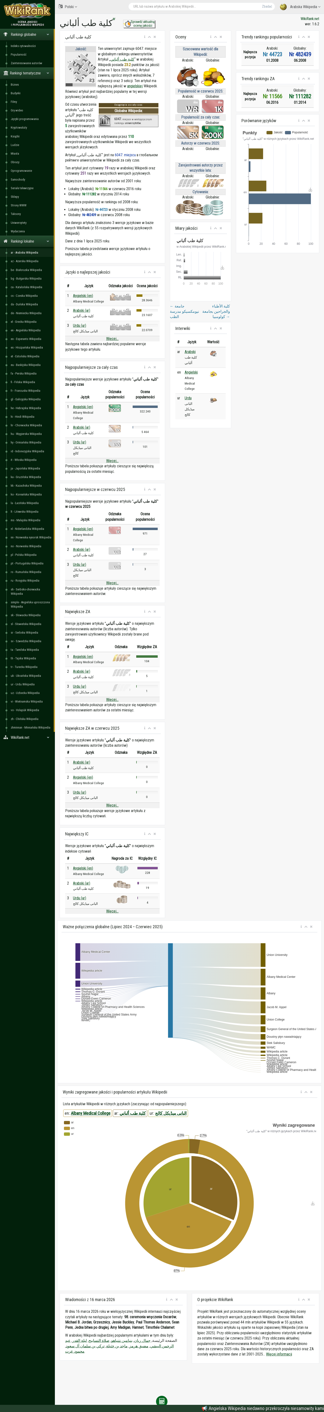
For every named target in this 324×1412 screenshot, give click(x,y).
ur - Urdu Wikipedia (23, 684)
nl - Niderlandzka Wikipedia (27, 529)
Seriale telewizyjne (22, 188)
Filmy (14, 102)
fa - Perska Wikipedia (24, 373)
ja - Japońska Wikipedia (25, 468)
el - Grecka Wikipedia (24, 321)
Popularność (18, 54)
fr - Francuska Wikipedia (25, 390)
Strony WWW (18, 205)
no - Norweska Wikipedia (26, 546)
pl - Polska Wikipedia (24, 555)
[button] (144, 37)
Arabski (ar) (81, 310)
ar (114, 18)
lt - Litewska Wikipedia (24, 511)
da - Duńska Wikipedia (24, 304)
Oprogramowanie (21, 170)
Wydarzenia (18, 231)
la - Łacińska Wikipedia (25, 503)
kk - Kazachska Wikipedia (26, 485)
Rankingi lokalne (26, 241)
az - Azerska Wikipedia (24, 261)
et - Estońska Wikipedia (25, 356)
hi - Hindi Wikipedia (22, 416)
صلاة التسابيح (99, 1340)
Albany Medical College (90, 1113)
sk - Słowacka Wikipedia (26, 615)
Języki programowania (25, 119)
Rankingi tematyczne (26, 73)
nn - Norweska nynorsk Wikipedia (31, 537)
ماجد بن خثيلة (117, 1346)
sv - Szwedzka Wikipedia (26, 641)
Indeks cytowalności (23, 46)
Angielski (191, 372)
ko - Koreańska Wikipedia (26, 494)
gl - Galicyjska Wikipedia (26, 399)
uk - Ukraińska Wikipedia (26, 675)
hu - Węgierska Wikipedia (26, 434)
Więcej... (112, 338)
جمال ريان (142, 1340)
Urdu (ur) (79, 325)
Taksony (16, 214)
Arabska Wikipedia (300, 7)
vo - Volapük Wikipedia (25, 710)
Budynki (16, 93)
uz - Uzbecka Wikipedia (25, 693)
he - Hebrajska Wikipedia (26, 408)
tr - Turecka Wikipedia (24, 667)
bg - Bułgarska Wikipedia (26, 278)
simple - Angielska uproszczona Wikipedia (30, 604)
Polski (67, 6)
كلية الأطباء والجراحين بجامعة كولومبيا (216, 311)
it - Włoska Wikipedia (24, 460)
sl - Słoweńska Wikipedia (26, 624)
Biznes (15, 84)
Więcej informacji (279, 1354)
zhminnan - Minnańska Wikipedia (30, 727)
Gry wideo (17, 110)
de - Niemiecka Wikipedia (26, 313)
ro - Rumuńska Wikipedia (26, 572)
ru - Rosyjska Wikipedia (25, 580)
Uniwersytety (18, 222)
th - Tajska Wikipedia (23, 658)
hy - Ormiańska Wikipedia (26, 442)
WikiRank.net (27, 737)
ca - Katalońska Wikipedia (26, 287)
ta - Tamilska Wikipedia (25, 649)
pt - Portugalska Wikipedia (27, 563)
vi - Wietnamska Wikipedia (27, 701)
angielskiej (135, 86)
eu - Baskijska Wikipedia (26, 365)
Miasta (15, 153)
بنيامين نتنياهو (121, 1340)
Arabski (190, 351)
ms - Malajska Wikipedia (25, 520)
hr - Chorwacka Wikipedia (26, 425)
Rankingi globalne (26, 34)
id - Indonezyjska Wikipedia (27, 451)
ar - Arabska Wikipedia (24, 252)
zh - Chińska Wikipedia (24, 719)
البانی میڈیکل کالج (171, 1113)
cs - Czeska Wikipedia (24, 295)
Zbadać (267, 6)
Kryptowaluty (19, 127)
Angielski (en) (83, 295)
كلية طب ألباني (122, 59)
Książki (15, 136)
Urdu (188, 398)
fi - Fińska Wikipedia (23, 382)
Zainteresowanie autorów (26, 63)
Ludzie (15, 145)
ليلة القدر (79, 1340)
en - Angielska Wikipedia (26, 330)
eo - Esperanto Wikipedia (26, 339)
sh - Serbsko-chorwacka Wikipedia (25, 591)
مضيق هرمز (138, 1346)
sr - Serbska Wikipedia (24, 632)
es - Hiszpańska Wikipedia (27, 347)
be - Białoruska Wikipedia (26, 270)
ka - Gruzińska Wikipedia (26, 477)
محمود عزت (74, 1351)
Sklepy (15, 196)
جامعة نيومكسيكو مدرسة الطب (184, 311)
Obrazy (15, 162)
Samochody (18, 179)
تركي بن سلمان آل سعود (85, 1346)
